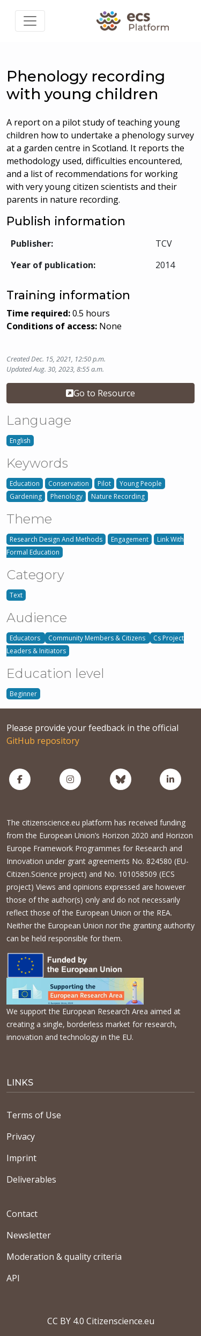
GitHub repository (42, 741)
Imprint (21, 1158)
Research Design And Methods (56, 539)
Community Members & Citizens (97, 638)
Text (16, 595)
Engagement (129, 539)
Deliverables (31, 1179)
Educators (26, 638)
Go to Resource (100, 393)
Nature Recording (118, 496)
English (20, 440)
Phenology (66, 496)
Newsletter (28, 1235)
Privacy (20, 1136)
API (13, 1278)
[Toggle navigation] (30, 21)
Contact (22, 1214)
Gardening (26, 496)
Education (25, 483)
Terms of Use (33, 1115)
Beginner (23, 693)
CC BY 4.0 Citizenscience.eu (100, 1321)
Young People (141, 483)
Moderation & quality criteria (64, 1257)
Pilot (104, 483)
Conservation (68, 483)
